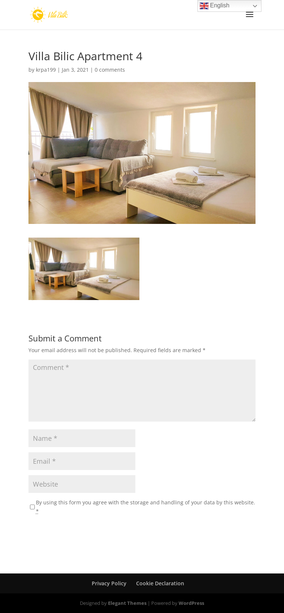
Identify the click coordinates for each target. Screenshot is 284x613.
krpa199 (46, 69)
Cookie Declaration (160, 583)
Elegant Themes (127, 603)
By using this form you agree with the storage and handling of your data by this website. (145, 507)
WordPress (191, 603)
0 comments (110, 69)
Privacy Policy (109, 583)
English (215, 5)
